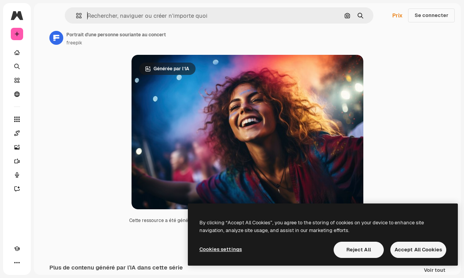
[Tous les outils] (17, 119)
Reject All (358, 249)
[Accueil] (17, 52)
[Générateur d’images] (17, 147)
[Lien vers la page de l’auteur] (56, 38)
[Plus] (17, 262)
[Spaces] (17, 133)
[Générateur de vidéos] (17, 161)
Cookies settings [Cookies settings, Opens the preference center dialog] (220, 249)
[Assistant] (17, 189)
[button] (75, 16)
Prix (397, 15)
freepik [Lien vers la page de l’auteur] (74, 43)
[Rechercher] (17, 66)
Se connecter (431, 15)
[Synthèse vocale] (17, 175)
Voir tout (434, 270)
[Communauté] (17, 94)
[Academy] (17, 248)
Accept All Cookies (418, 249)
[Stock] (17, 80)
